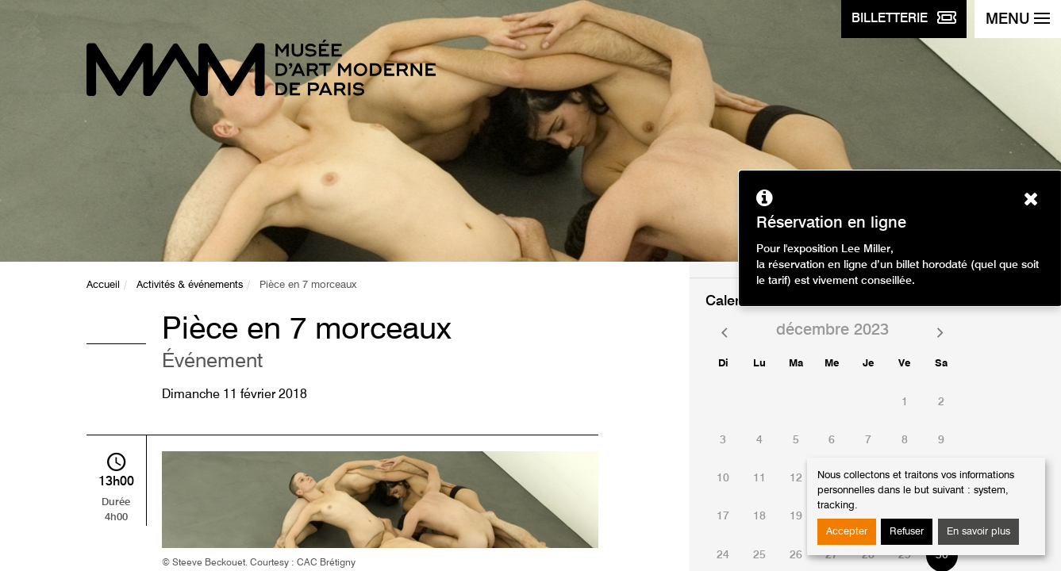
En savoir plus (978, 532)
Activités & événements (189, 285)
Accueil (103, 285)
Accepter (846, 532)
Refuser (907, 532)
